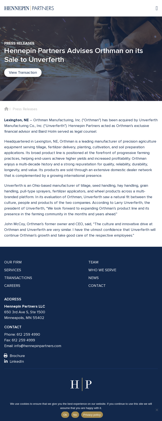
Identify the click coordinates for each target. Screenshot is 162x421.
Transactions (18, 277)
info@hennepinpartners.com (37, 345)
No (75, 414)
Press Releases (25, 109)
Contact (97, 285)
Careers (12, 285)
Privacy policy (92, 414)
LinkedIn (14, 361)
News (93, 277)
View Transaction (23, 72)
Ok (65, 414)
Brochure (14, 355)
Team (93, 262)
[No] (157, 410)
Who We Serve (102, 270)
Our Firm (13, 262)
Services (12, 270)
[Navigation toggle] (154, 8)
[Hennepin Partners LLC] (29, 8)
